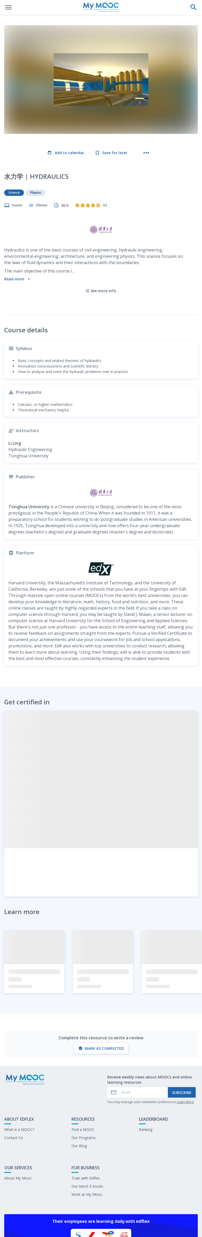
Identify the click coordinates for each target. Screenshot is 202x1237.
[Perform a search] (193, 7)
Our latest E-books (87, 1140)
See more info (101, 245)
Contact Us (13, 1092)
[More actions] (146, 152)
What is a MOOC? (19, 1084)
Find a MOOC (83, 1084)
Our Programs (84, 1092)
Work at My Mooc (87, 1148)
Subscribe (181, 1047)
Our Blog (79, 1100)
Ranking (145, 1084)
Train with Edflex (86, 1132)
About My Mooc (18, 1132)
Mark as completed (101, 1002)
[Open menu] (8, 7)
